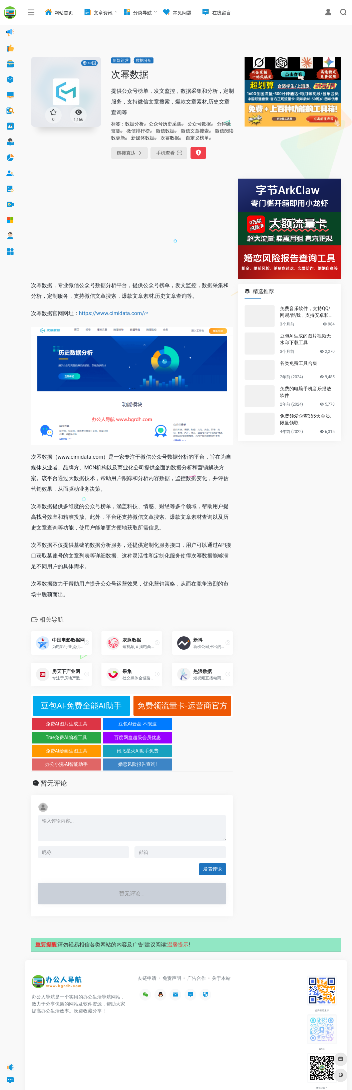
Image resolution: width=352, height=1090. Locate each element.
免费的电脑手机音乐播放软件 (305, 392)
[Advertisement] (132, 225)
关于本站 (221, 951)
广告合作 (196, 951)
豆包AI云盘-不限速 (106, 723)
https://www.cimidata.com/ (111, 313)
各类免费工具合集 (298, 363)
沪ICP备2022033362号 (115, 1075)
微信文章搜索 (195, 131)
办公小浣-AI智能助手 (157, 737)
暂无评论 (53, 756)
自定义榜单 (197, 138)
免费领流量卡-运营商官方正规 (182, 708)
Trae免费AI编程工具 (157, 723)
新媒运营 (121, 60)
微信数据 (165, 131)
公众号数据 (199, 124)
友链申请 (147, 951)
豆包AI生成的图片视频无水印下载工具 (305, 339)
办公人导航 (84, 1075)
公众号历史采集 (165, 124)
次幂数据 (169, 138)
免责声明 (171, 951)
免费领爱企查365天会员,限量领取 (305, 419)
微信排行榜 (138, 131)
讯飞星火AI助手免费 (106, 737)
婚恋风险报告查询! (207, 737)
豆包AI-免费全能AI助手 (81, 705)
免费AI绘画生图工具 (56, 737)
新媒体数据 (142, 138)
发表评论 (212, 842)
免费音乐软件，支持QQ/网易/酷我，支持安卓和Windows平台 (307, 312)
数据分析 (144, 60)
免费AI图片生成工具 (56, 723)
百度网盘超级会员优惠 (207, 723)
